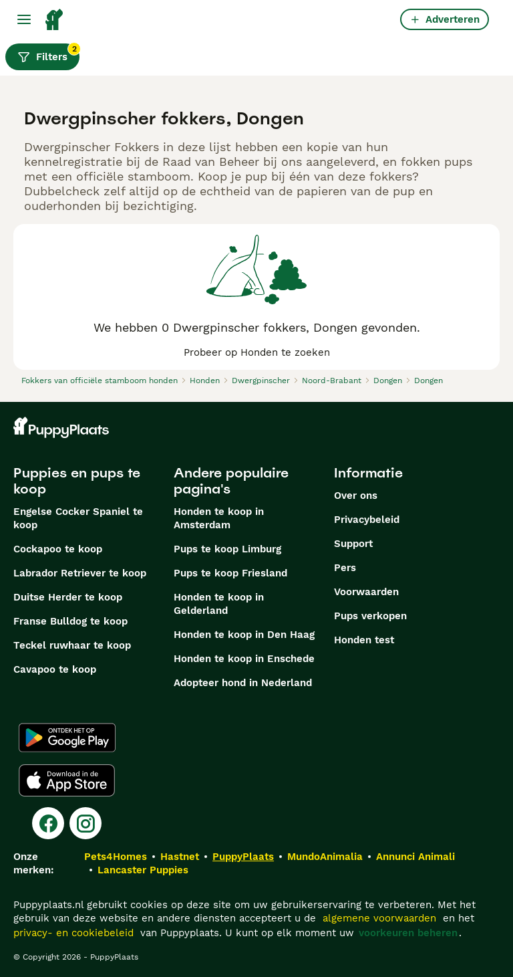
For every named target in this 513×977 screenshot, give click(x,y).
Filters (48, 53)
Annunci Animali (415, 857)
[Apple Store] (66, 780)
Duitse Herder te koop (67, 597)
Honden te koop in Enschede (244, 659)
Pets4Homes (115, 857)
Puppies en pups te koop (76, 481)
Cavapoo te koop (54, 669)
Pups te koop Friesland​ (230, 573)
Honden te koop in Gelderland (219, 604)
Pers (345, 568)
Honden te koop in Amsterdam (219, 518)
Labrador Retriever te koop (79, 573)
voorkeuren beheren (408, 933)
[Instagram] (85, 823)
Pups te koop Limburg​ (227, 549)
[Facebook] (48, 823)
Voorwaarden (366, 592)
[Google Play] (67, 738)
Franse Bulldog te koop (70, 621)
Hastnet (179, 857)
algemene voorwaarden (379, 918)
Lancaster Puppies (143, 870)
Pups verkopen (370, 616)
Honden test (364, 640)
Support (353, 544)
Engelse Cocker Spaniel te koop (78, 518)
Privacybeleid (366, 520)
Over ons (355, 496)
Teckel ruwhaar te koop (72, 645)
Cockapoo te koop (57, 549)
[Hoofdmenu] (24, 19)
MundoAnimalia (325, 857)
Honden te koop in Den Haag (244, 635)
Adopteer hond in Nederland (243, 683)
